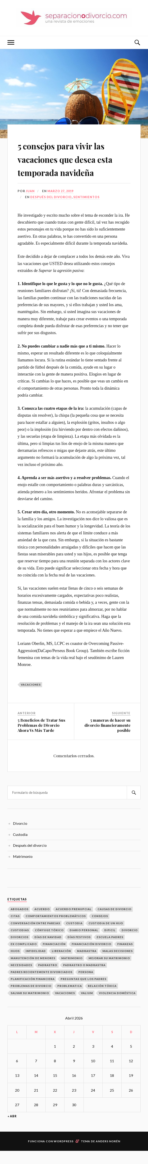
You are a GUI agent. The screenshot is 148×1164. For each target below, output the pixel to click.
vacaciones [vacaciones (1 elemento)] (65, 1006)
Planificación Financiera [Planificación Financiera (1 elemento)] (33, 992)
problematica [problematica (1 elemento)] (69, 999)
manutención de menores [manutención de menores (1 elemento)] (33, 971)
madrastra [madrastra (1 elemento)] (86, 964)
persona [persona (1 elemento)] (85, 985)
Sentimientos (86, 210)
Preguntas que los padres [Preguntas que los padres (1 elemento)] (83, 992)
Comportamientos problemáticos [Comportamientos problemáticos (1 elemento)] (56, 929)
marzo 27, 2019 (61, 204)
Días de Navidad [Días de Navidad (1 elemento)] (48, 950)
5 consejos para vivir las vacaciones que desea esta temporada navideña (72, 165)
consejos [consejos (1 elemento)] (100, 929)
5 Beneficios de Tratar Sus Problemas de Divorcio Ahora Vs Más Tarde (41, 738)
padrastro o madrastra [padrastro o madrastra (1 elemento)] (84, 978)
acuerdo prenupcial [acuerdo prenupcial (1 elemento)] (74, 922)
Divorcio (20, 836)
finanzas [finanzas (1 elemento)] (125, 957)
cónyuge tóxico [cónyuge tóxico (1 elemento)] (49, 943)
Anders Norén (108, 1154)
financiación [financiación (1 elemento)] (54, 957)
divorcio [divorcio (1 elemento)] (130, 943)
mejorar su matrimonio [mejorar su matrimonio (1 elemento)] (109, 971)
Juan (30, 204)
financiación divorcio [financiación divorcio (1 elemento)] (91, 957)
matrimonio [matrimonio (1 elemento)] (72, 971)
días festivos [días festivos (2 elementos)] (79, 950)
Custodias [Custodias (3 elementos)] (20, 943)
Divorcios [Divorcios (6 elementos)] (19, 950)
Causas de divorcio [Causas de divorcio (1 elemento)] (114, 922)
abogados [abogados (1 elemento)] (19, 922)
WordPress (64, 1154)
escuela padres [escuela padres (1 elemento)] (110, 950)
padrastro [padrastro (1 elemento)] (47, 978)
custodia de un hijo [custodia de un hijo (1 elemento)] (106, 936)
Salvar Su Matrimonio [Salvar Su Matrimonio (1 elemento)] (30, 1006)
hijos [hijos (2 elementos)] (15, 964)
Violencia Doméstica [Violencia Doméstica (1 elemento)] (117, 1006)
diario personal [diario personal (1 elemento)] (84, 943)
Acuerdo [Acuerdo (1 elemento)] (42, 922)
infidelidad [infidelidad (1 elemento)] (36, 964)
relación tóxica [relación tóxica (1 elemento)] (102, 999)
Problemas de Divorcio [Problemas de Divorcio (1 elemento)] (31, 999)
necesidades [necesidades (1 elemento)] (21, 978)
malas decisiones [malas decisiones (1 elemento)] (117, 964)
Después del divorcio (51, 210)
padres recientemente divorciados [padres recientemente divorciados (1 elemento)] (41, 985)
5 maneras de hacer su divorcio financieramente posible (107, 738)
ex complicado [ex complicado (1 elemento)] (24, 957)
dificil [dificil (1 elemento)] (110, 943)
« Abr (12, 1129)
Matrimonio (23, 869)
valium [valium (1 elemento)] (87, 1006)
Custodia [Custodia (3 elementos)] (74, 936)
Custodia (20, 847)
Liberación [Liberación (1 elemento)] (61, 964)
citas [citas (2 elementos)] (15, 929)
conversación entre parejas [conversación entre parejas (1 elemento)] (35, 936)
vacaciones (31, 697)
